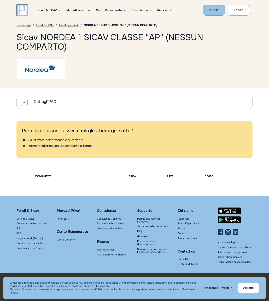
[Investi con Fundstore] (214, 10)
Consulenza (140, 10)
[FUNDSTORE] (22, 10)
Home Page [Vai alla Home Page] (23, 25)
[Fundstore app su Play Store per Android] (235, 219)
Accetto (248, 288)
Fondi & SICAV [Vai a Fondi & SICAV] (45, 25)
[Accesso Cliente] (239, 10)
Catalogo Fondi (69, 25)
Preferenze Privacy (216, 288)
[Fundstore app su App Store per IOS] (235, 210)
